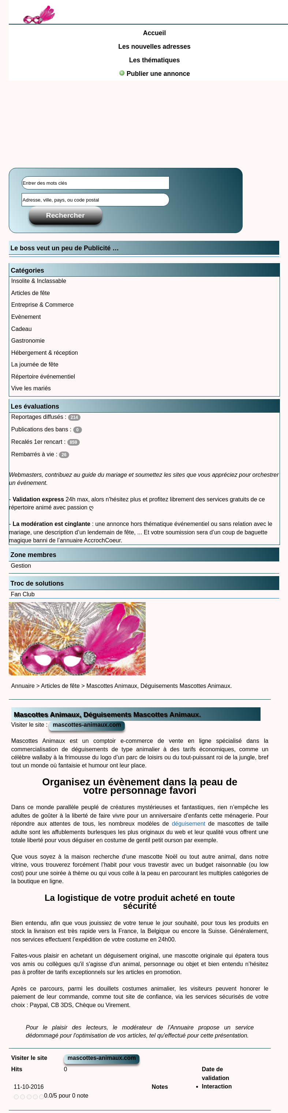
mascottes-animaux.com (87, 725)
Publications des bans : (46, 429)
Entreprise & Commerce (42, 305)
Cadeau (21, 329)
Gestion (21, 566)
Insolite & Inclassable (38, 281)
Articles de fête (30, 293)
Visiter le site (29, 1058)
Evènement (26, 317)
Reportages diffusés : (46, 417)
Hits (16, 1069)
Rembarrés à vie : (40, 454)
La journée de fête (35, 364)
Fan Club (23, 594)
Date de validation (215, 1073)
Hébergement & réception (44, 353)
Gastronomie (28, 341)
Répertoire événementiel (43, 376)
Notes (160, 1087)
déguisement (188, 824)
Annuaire (23, 686)
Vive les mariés (31, 388)
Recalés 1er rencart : (45, 442)
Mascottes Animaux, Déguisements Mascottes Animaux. (159, 686)
